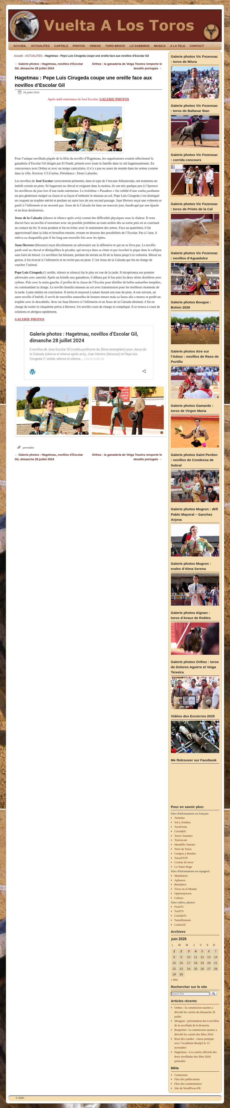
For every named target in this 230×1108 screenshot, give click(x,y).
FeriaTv (179, 906)
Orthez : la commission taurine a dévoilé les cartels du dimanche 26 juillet (194, 1012)
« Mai (174, 979)
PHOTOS (79, 46)
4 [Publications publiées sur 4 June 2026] (195, 951)
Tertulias (179, 817)
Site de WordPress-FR (187, 1088)
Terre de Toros (182, 849)
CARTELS (61, 46)
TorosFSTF (181, 858)
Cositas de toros (183, 862)
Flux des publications (187, 1079)
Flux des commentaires (188, 1083)
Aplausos (179, 880)
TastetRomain (182, 920)
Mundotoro (181, 875)
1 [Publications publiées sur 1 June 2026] (174, 951)
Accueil (18, 55)
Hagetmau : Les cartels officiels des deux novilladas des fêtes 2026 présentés (195, 1056)
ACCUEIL (20, 46)
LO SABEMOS (140, 46)
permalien (28, 447)
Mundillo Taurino (184, 844)
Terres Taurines (183, 835)
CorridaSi (180, 831)
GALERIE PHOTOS (114, 99)
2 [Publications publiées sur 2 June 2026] (181, 951)
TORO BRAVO (115, 46)
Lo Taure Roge (183, 866)
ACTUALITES (40, 46)
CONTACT (197, 46)
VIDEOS (95, 46)
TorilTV (179, 911)
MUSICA (160, 46)
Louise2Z (180, 924)
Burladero (180, 884)
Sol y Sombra (182, 822)
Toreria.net (180, 840)
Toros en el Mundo (185, 889)
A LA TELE (177, 46)
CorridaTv (180, 915)
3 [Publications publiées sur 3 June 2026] (188, 951)
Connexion (180, 1075)
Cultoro (178, 898)
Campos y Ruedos (185, 853)
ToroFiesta (180, 826)
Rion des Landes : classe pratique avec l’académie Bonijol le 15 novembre (194, 1043)
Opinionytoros (182, 893)
